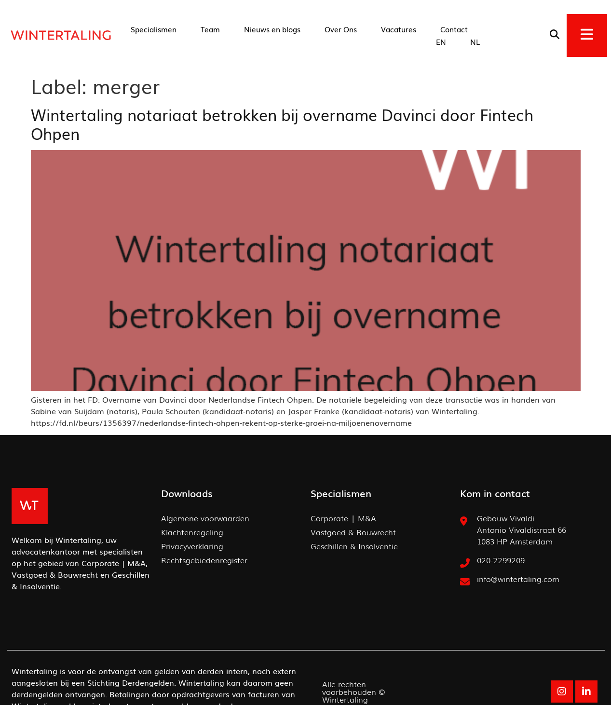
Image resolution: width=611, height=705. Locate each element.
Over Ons (341, 29)
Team (210, 29)
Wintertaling (345, 699)
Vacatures (398, 29)
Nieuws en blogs (272, 29)
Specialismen (154, 29)
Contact (454, 29)
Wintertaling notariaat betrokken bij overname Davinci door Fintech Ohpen (282, 123)
